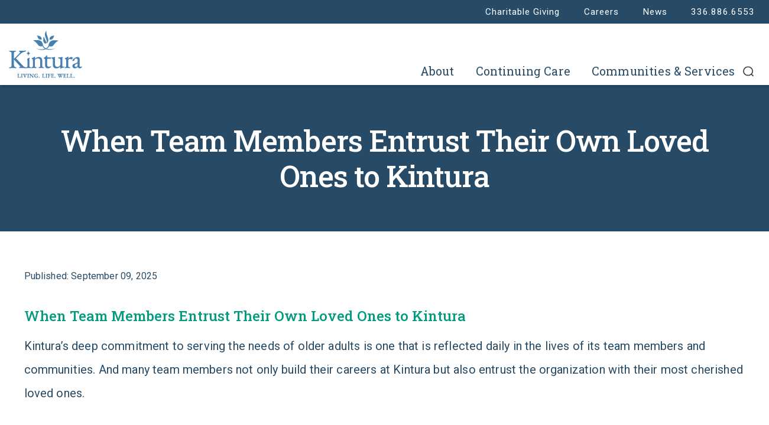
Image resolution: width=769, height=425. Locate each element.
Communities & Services (663, 71)
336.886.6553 (723, 11)
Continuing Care (523, 71)
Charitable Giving (522, 11)
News (655, 11)
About (437, 71)
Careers (601, 11)
